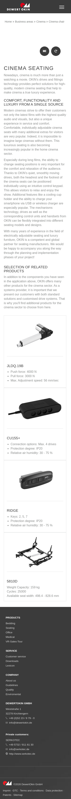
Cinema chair (56, 21)
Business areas (24, 21)
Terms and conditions (32, 790)
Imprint (6, 790)
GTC (15, 790)
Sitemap (18, 795)
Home (8, 21)
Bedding (10, 623)
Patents (7, 795)
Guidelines (12, 685)
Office (9, 632)
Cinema (40, 21)
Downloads (12, 661)
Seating (10, 627)
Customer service (16, 656)
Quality (10, 689)
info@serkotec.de (19, 749)
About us (11, 680)
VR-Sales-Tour (14, 641)
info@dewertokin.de (20, 722)
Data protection (54, 790)
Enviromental (13, 694)
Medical (10, 637)
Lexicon (10, 665)
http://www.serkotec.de (22, 753)
